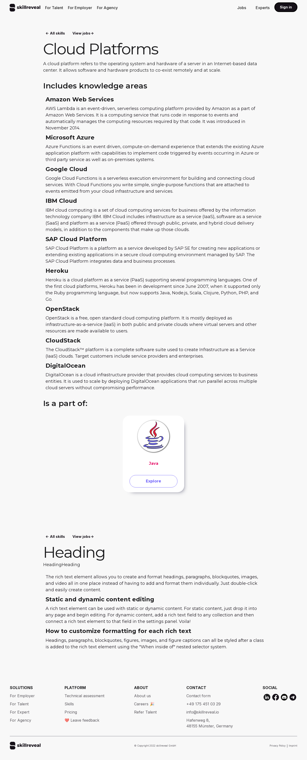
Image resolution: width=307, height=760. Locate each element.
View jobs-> (83, 33)
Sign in (286, 7)
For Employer (80, 7)
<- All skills (55, 33)
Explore (153, 483)
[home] (25, 8)
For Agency (107, 7)
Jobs (241, 7)
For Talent (54, 7)
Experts (263, 7)
